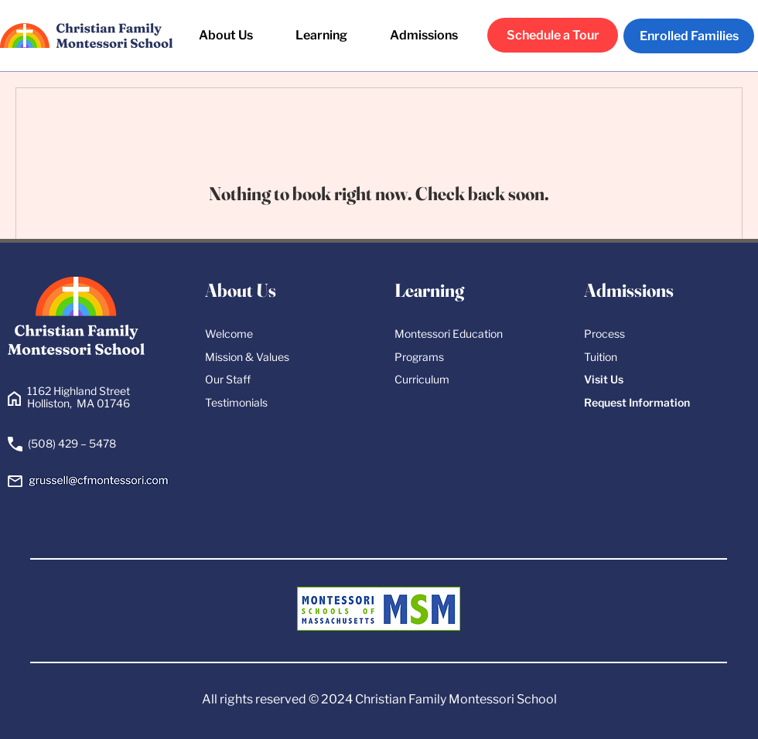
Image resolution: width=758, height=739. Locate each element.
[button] (322, 35)
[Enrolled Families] (688, 36)
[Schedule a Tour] (552, 35)
